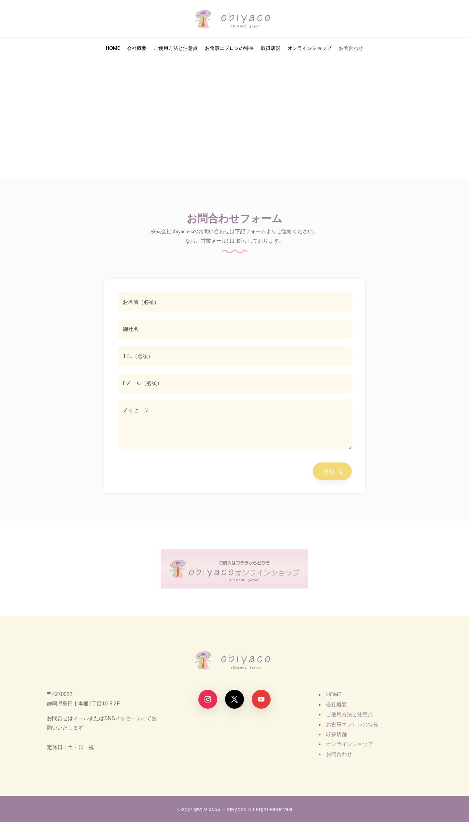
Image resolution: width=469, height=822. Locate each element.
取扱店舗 (270, 48)
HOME (113, 48)
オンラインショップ (310, 48)
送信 (328, 471)
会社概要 (137, 48)
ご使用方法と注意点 (176, 48)
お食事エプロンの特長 (229, 48)
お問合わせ (351, 48)
